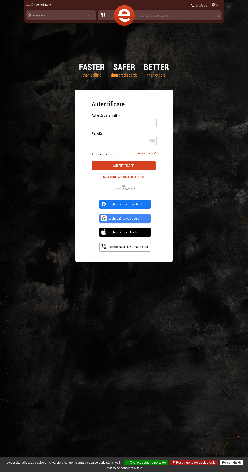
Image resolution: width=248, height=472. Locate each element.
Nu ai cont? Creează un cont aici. (124, 176)
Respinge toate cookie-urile (194, 462)
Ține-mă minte (103, 154)
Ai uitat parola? (147, 153)
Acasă (29, 4)
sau (124, 185)
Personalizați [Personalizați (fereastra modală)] (231, 462)
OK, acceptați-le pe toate (146, 462)
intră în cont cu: (125, 189)
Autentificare (43, 4)
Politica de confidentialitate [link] (124, 468)
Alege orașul (41, 15)
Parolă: (97, 133)
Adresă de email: (105, 115)
